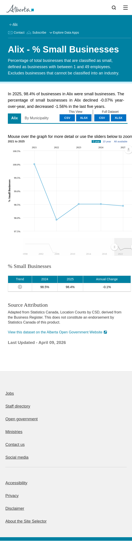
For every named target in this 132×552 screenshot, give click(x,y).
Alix (15, 24)
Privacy (12, 495)
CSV (102, 118)
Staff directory (17, 406)
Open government (21, 419)
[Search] (114, 7)
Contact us (15, 444)
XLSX (118, 118)
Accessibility (16, 483)
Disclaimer (14, 508)
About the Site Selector (26, 521)
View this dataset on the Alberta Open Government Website (55, 332)
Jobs (9, 393)
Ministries (13, 432)
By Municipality (37, 118)
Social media (16, 457)
